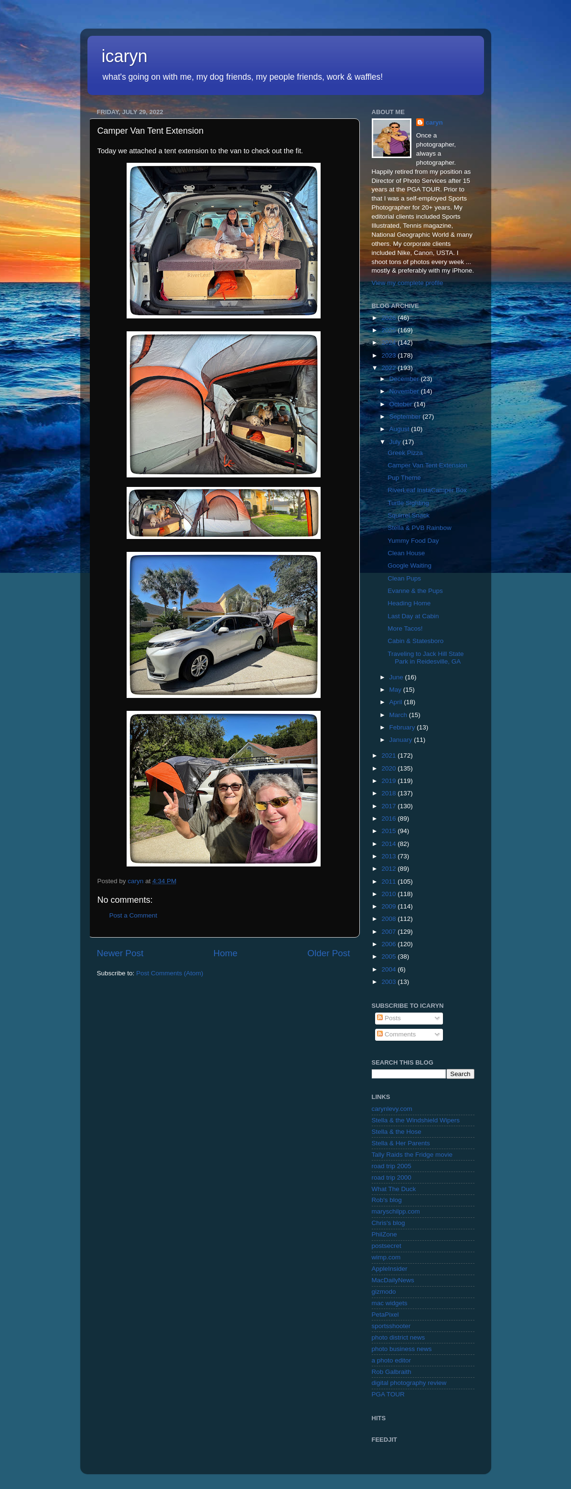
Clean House (406, 553)
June (397, 677)
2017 (389, 806)
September (406, 416)
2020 (389, 768)
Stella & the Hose (396, 1131)
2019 (389, 780)
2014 (389, 843)
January (401, 739)
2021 (389, 755)
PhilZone (384, 1234)
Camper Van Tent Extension (427, 465)
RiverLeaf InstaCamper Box (427, 490)
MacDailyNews (393, 1280)
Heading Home (409, 603)
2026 (389, 317)
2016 (389, 818)
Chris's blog (388, 1222)
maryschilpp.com (396, 1211)
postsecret (386, 1245)
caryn (434, 122)
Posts (389, 1018)
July (396, 441)
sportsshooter (391, 1326)
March (399, 714)
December (405, 378)
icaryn (125, 56)
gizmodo (384, 1291)
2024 (389, 342)
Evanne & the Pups (415, 590)
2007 (389, 931)
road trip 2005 (391, 1166)
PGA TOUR (388, 1394)
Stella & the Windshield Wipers (416, 1120)
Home (225, 953)
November (405, 391)
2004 (389, 969)
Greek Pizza (405, 452)
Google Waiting (409, 565)
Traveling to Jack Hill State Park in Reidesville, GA (425, 657)
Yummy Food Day (413, 540)
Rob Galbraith (391, 1371)
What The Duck (394, 1189)
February (403, 727)
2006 (389, 944)
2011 (389, 881)
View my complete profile (407, 282)
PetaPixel (385, 1314)
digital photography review (409, 1382)
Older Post (328, 953)
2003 (389, 981)
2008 (389, 918)
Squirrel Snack (409, 515)
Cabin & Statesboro (415, 640)
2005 (389, 956)
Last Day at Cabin (413, 616)
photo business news (402, 1348)
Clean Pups (404, 578)
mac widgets (390, 1303)
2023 (389, 355)
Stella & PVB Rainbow (420, 527)
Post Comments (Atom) (169, 973)
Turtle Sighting (408, 503)
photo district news (398, 1337)
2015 (389, 830)
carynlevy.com (392, 1108)
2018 (389, 793)
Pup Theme (404, 477)
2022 (389, 367)
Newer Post (120, 953)
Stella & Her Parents (401, 1143)
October (401, 404)
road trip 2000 (391, 1177)
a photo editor (391, 1360)
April (396, 702)
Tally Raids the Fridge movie (412, 1154)
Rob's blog (387, 1200)
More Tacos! (405, 628)
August (400, 429)
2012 (389, 868)
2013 (389, 856)
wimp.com (386, 1257)
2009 (389, 906)
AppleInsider (390, 1268)
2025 (389, 330)
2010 (389, 894)
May (396, 689)
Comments (396, 1034)
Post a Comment (133, 915)
